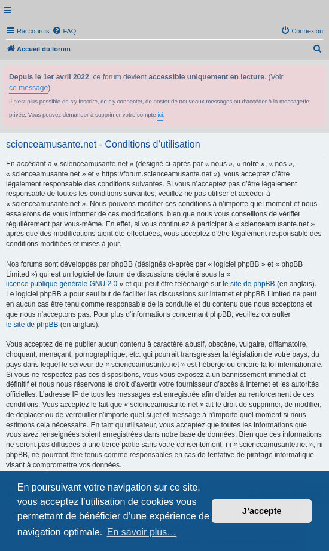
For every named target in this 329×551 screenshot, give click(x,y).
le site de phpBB (249, 284)
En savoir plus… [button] (142, 532)
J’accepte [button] (262, 511)
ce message (28, 88)
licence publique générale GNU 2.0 (61, 284)
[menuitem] (64, 31)
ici (160, 114)
